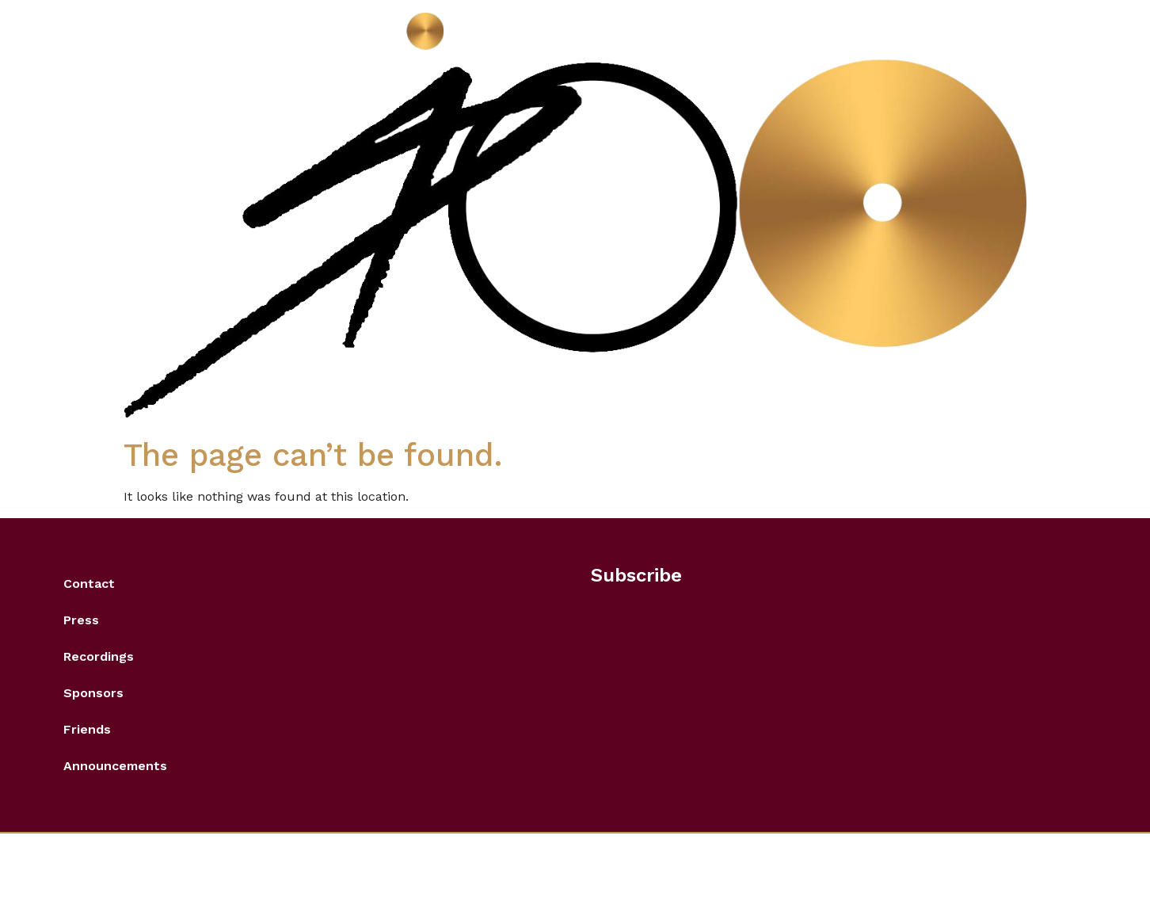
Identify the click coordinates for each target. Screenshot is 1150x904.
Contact (89, 583)
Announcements (115, 765)
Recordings (98, 656)
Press (81, 619)
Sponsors (93, 692)
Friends (87, 729)
